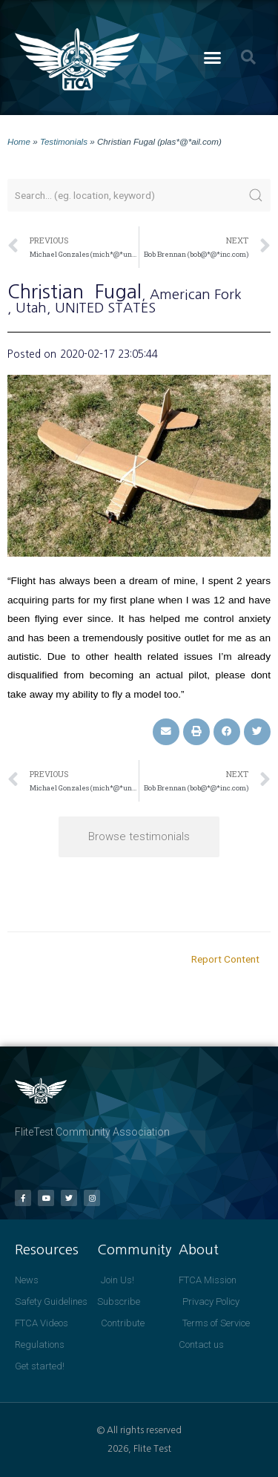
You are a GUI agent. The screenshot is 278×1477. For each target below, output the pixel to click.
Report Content (225, 959)
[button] (212, 58)
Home (18, 141)
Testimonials (63, 141)
